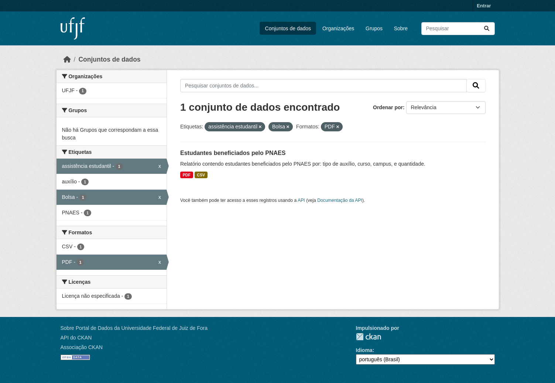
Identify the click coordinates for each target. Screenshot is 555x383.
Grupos (374, 28)
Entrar (484, 5)
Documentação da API (339, 200)
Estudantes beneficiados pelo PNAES (232, 153)
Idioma (364, 350)
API (301, 200)
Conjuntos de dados (288, 28)
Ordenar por (388, 107)
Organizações (338, 28)
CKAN (368, 337)
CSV (201, 175)
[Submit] (486, 28)
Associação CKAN (82, 347)
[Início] (67, 59)
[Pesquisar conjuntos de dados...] (458, 28)
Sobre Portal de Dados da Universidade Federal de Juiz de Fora (134, 328)
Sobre (401, 28)
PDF (187, 175)
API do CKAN (76, 338)
